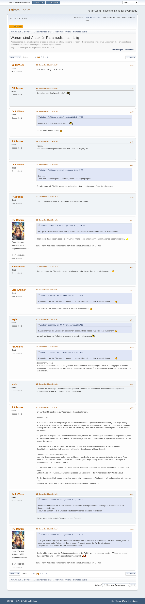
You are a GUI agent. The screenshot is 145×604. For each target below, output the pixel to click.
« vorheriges (117, 50)
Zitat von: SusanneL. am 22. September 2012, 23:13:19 (61, 295)
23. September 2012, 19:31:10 (46, 529)
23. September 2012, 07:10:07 (46, 319)
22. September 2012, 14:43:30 (46, 88)
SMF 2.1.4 (10, 601)
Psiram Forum (19, 10)
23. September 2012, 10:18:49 (46, 346)
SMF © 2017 (20, 601)
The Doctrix (17, 220)
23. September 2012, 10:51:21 (46, 384)
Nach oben (14, 574)
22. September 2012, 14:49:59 (46, 164)
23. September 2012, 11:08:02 (46, 407)
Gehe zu (98, 585)
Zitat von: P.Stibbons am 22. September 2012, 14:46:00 (61, 170)
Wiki (87, 17)
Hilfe (112, 601)
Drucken (131, 57)
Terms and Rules (121, 601)
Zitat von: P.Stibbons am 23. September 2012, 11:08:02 (61, 500)
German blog (95, 17)
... (45, 57)
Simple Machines (31, 601)
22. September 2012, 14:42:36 (46, 65)
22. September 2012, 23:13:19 (46, 266)
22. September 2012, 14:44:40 (46, 111)
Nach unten (15, 57)
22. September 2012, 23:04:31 (46, 220)
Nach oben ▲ (133, 601)
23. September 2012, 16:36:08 (46, 494)
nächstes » (129, 50)
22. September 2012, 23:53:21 (46, 290)
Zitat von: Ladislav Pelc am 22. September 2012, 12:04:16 (62, 226)
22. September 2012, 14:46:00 (46, 141)
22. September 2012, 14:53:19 (46, 197)
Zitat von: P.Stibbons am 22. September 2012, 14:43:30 (61, 117)
